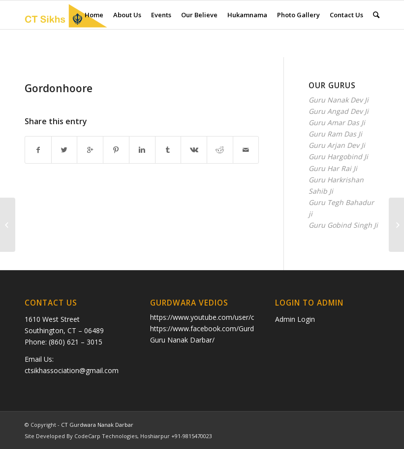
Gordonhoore (59, 88)
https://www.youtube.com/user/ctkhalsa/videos (225, 317)
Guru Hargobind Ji (338, 156)
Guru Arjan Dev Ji (337, 145)
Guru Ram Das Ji (335, 133)
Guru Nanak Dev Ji (339, 99)
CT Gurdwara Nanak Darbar (97, 424)
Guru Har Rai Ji (333, 168)
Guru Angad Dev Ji (339, 111)
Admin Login (295, 319)
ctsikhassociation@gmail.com (72, 370)
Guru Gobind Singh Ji (343, 225)
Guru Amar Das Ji (337, 122)
